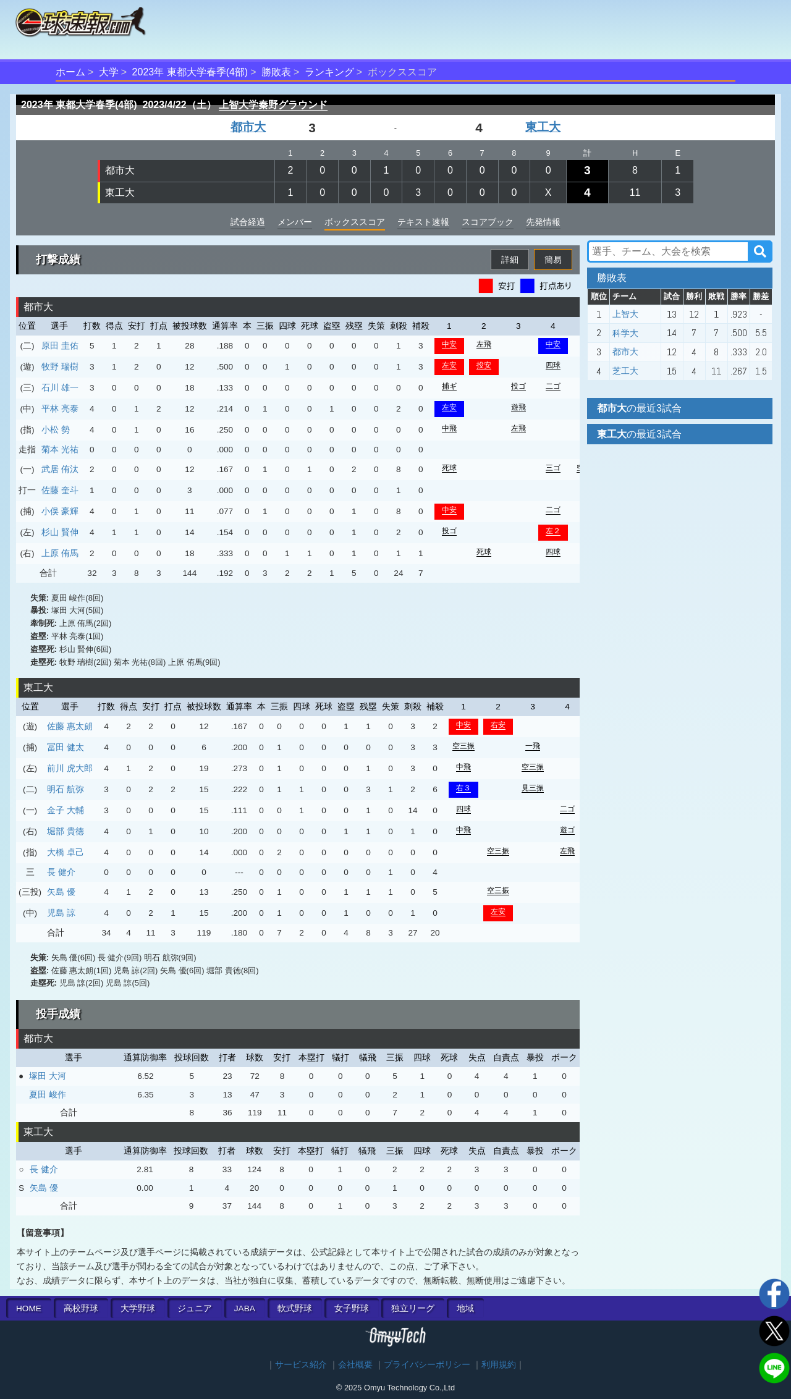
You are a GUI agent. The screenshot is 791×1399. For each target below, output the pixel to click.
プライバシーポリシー (427, 1364)
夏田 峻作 (47, 1094)
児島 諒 (61, 913)
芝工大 (625, 370)
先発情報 (543, 222)
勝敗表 (276, 72)
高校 (81, 1308)
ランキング (329, 72)
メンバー (294, 222)
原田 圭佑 (59, 345)
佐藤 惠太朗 (70, 726)
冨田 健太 (65, 747)
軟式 (294, 1308)
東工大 (542, 126)
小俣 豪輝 (59, 511)
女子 (351, 1308)
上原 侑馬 (59, 553)
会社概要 (355, 1364)
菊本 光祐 (59, 449)
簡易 (553, 259)
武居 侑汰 (59, 469)
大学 (109, 72)
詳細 (509, 259)
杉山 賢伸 (59, 532)
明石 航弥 (65, 789)
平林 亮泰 (59, 408)
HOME (28, 1308)
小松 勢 (55, 429)
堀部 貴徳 (65, 831)
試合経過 (248, 222)
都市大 (248, 126)
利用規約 (498, 1364)
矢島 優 (61, 892)
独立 (412, 1308)
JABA (244, 1308)
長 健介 (61, 872)
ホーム (70, 72)
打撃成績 (58, 259)
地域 (465, 1308)
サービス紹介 (301, 1364)
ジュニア (194, 1308)
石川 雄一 (59, 387)
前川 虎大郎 (70, 768)
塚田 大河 (47, 1076)
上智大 (625, 313)
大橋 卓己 (65, 852)
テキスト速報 (423, 222)
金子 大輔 (65, 810)
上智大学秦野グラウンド (273, 104)
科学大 (625, 333)
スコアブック (488, 222)
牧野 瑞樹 (59, 366)
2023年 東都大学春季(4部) (190, 72)
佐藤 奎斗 (59, 490)
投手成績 (58, 1014)
